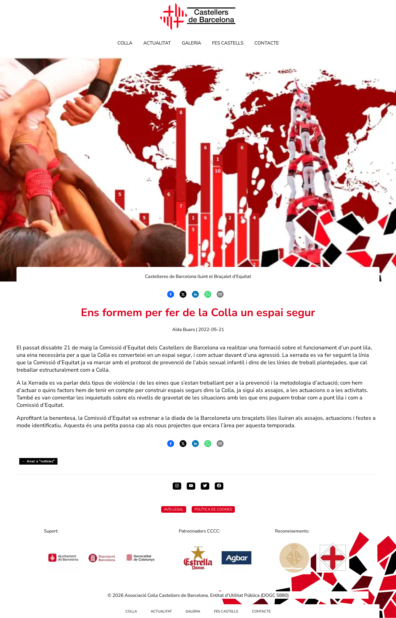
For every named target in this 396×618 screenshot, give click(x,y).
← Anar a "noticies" (38, 461)
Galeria (191, 43)
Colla (124, 43)
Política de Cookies (213, 509)
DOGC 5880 (274, 595)
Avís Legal (173, 509)
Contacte (266, 43)
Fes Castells (227, 43)
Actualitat (157, 43)
